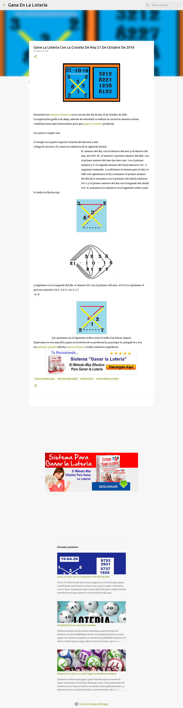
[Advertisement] (57, 171)
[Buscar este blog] (166, 5)
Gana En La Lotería (27, 4)
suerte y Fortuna (75, 346)
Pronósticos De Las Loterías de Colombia (76, 625)
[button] (35, 57)
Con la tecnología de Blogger (92, 704)
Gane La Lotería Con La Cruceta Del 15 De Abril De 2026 (83, 577)
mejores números (60, 114)
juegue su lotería (92, 123)
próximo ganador (47, 346)
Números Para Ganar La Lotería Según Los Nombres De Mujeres (87, 674)
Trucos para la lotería (107, 379)
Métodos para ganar (67, 379)
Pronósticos (86, 379)
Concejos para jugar (44, 379)
